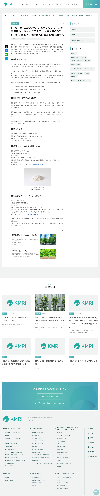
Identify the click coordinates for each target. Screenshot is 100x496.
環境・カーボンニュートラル (79, 57)
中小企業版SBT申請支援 (10, 449)
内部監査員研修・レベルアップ (64, 463)
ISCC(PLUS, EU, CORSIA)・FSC (12, 433)
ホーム (8, 15)
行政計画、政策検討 (9, 463)
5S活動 (87, 73)
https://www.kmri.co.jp (35, 214)
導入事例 (92, 447)
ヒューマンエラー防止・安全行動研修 (40, 455)
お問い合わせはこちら (52, 396)
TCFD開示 (7, 441)
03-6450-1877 (44, 403)
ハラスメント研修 (36, 435)
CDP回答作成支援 (9, 446)
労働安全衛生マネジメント (63, 452)
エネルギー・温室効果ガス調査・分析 (13, 452)
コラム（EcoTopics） (77, 40)
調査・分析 (87, 61)
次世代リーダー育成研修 (37, 433)
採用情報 (92, 452)
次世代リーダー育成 (77, 73)
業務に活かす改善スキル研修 (38, 452)
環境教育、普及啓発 (9, 466)
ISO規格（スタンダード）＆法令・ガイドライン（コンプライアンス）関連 (67, 429)
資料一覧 (92, 443)
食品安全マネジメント (62, 449)
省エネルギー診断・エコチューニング (14, 455)
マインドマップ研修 (36, 466)
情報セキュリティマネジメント (64, 458)
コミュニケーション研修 (37, 449)
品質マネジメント (61, 444)
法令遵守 (59, 466)
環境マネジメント (9, 435)
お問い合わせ (91, 4)
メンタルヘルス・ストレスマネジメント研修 (42, 463)
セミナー (92, 433)
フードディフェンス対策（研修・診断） (40, 458)
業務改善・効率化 (76, 64)
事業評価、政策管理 (36, 483)
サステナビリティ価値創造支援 (12, 438)
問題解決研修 (35, 460)
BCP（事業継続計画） (61, 438)
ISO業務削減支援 (61, 441)
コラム (73, 35)
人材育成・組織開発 (77, 61)
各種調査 (7, 477)
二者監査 (59, 460)
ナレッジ (74, 54)
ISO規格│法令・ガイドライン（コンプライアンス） (82, 68)
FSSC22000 (59, 433)
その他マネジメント (61, 455)
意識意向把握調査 (9, 480)
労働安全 (74, 76)
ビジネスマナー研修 (36, 438)
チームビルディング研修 (37, 441)
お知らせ (14, 15)
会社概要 (92, 429)
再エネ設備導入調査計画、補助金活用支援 (15, 460)
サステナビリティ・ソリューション (81, 80)
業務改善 (34, 486)
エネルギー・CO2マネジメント (12, 458)
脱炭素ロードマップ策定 (11, 444)
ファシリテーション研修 (37, 444)
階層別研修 (34, 446)
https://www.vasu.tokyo (35, 165)
